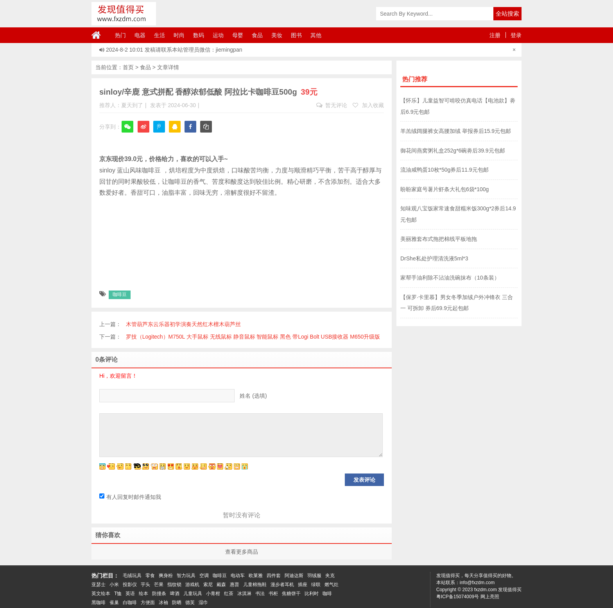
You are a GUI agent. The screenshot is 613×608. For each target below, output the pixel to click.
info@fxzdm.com (477, 582)
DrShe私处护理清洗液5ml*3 (434, 258)
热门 (120, 35)
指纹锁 (174, 584)
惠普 (234, 584)
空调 (204, 575)
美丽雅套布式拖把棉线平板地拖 (438, 239)
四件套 (274, 575)
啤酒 (174, 593)
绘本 (143, 593)
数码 (198, 35)
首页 (128, 67)
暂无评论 (331, 105)
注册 (494, 35)
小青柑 (213, 593)
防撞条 (159, 593)
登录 (516, 35)
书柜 (273, 593)
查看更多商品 (241, 552)
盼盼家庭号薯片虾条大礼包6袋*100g (444, 189)
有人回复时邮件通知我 (130, 497)
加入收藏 (368, 105)
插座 (302, 584)
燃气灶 (331, 584)
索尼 (208, 584)
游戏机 (192, 584)
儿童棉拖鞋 (255, 584)
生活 (159, 35)
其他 (315, 35)
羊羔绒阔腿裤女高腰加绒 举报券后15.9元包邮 (455, 131)
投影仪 (130, 584)
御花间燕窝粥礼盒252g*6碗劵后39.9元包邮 (452, 150)
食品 (257, 35)
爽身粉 (166, 575)
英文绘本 (100, 593)
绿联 (316, 584)
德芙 (190, 602)
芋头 (145, 584)
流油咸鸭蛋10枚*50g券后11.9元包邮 (444, 170)
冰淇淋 (244, 593)
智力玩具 (186, 575)
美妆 (276, 35)
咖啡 (327, 593)
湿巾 (203, 602)
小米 (114, 584)
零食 (150, 575)
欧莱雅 (256, 575)
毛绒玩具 (132, 575)
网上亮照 (489, 596)
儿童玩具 (192, 593)
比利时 (312, 593)
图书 (296, 35)
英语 (130, 593)
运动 (218, 35)
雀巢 (114, 602)
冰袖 (163, 602)
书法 (260, 593)
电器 (139, 35)
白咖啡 (130, 602)
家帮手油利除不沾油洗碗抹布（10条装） (450, 277)
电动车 (238, 575)
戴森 (221, 584)
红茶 (228, 593)
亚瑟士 (98, 584)
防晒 (176, 602)
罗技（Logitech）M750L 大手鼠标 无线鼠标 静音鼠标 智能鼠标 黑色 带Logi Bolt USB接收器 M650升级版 (253, 337)
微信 (127, 132)
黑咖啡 (98, 602)
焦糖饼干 (291, 593)
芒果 (158, 584)
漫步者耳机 (282, 584)
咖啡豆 (120, 294)
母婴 (237, 35)
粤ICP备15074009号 (457, 596)
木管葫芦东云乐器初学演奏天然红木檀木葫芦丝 (183, 324)
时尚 (179, 35)
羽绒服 (314, 575)
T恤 (118, 593)
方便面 (148, 602)
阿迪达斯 (294, 575)
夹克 (330, 575)
